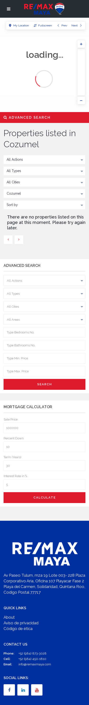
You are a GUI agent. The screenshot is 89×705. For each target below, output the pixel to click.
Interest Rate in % (15, 476)
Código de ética (18, 628)
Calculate (44, 497)
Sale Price (11, 419)
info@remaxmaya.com (35, 664)
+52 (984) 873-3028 (33, 653)
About (9, 617)
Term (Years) (12, 457)
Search (44, 384)
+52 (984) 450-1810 (32, 659)
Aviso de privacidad (21, 623)
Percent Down (14, 438)
